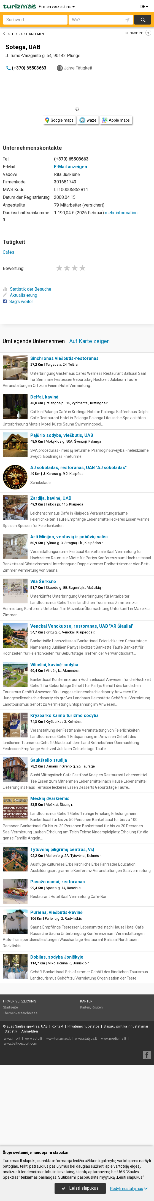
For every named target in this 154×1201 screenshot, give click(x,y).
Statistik (11, 1113)
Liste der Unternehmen (23, 34)
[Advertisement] (77, 364)
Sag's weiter (18, 301)
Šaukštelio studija (48, 841)
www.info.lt (12, 1120)
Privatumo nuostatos (83, 1108)
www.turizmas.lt (58, 1120)
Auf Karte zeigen (89, 422)
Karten (86, 1083)
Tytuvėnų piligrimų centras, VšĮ (62, 930)
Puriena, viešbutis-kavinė (56, 993)
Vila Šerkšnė (43, 662)
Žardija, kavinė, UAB (50, 579)
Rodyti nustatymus (129, 1188)
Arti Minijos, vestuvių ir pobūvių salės (69, 618)
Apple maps (116, 120)
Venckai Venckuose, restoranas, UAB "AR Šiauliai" (82, 707)
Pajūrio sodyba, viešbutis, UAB (61, 516)
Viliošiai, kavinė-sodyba (54, 746)
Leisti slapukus (80, 1188)
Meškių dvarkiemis (49, 879)
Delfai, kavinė (44, 478)
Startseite (10, 1089)
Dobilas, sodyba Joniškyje (56, 1038)
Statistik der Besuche (27, 289)
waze (87, 120)
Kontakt (57, 1108)
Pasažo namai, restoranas (57, 963)
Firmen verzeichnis (57, 6)
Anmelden (29, 1113)
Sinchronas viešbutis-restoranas (64, 439)
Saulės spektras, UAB (31, 1108)
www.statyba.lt (86, 1120)
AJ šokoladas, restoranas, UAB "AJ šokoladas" (78, 549)
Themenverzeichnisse (20, 1094)
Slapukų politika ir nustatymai (126, 1108)
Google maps (59, 120)
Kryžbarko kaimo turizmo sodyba (64, 796)
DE (145, 6)
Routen (97, 1089)
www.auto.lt (33, 1120)
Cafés (8, 252)
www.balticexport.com (20, 1125)
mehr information (121, 212)
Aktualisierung (20, 295)
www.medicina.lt (113, 1120)
